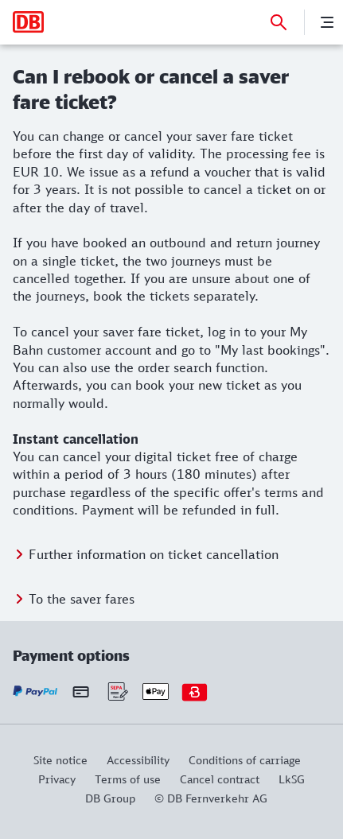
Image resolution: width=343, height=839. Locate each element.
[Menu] (327, 22)
